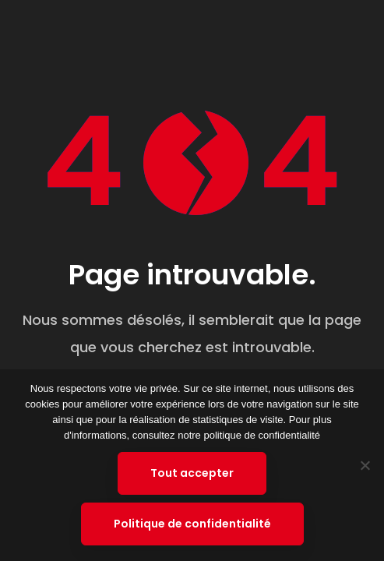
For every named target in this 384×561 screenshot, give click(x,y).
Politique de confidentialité (192, 523)
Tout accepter (192, 473)
